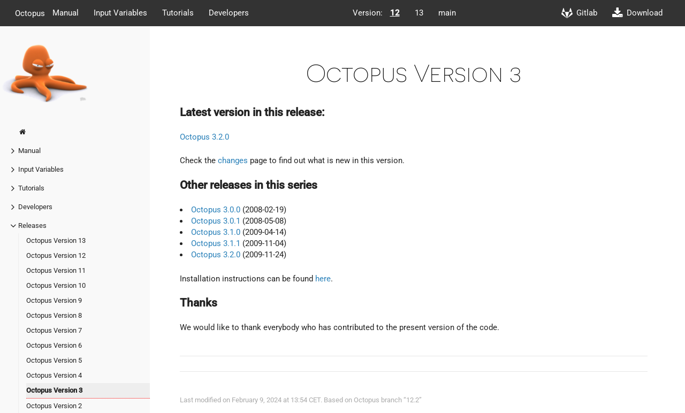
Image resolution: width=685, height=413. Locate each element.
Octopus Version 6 (54, 345)
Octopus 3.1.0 (215, 232)
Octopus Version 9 (54, 300)
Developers (229, 13)
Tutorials (178, 13)
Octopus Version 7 (54, 330)
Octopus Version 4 (54, 375)
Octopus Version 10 (56, 285)
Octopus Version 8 (54, 315)
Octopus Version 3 (54, 390)
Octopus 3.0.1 (215, 221)
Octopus (30, 13)
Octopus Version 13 (56, 240)
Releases (32, 225)
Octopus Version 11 (56, 270)
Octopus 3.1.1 (215, 243)
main (447, 13)
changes (233, 160)
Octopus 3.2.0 (204, 137)
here (323, 279)
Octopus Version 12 (56, 255)
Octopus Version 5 (54, 360)
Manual (65, 13)
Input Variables (120, 13)
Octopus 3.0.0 (215, 210)
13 (419, 13)
